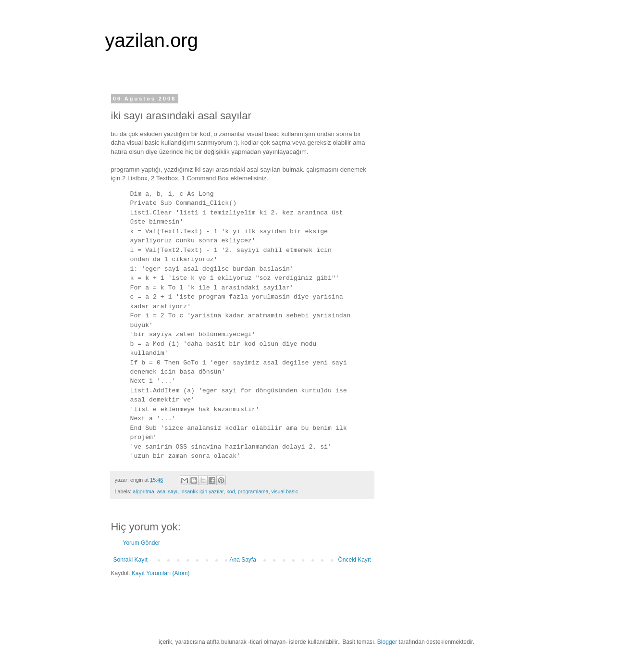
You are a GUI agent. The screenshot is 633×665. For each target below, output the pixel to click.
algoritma (143, 491)
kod (230, 491)
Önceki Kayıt (354, 559)
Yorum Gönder (142, 543)
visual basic (284, 491)
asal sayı (167, 491)
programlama (253, 491)
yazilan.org (151, 40)
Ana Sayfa (242, 559)
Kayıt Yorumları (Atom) (161, 573)
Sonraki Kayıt (130, 559)
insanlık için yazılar (201, 491)
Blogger (387, 642)
